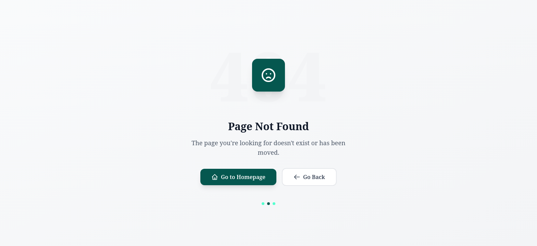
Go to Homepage (238, 177)
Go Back (309, 177)
